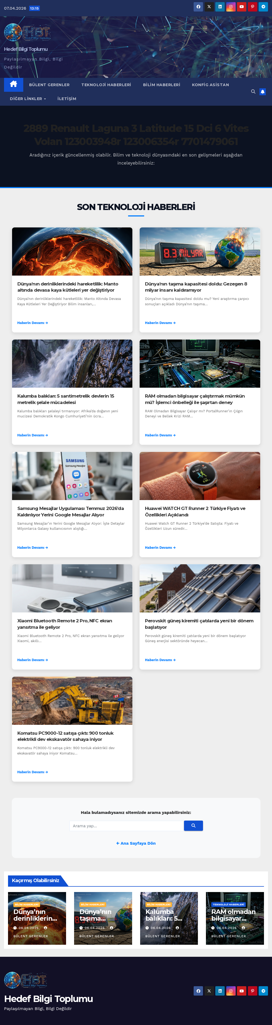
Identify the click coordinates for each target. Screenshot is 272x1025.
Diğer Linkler (26, 98)
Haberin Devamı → (32, 323)
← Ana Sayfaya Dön (136, 843)
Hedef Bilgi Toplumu (26, 49)
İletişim (67, 98)
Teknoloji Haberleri (106, 84)
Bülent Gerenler (49, 84)
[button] (253, 91)
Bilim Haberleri (162, 84)
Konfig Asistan (210, 84)
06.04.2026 (29, 928)
